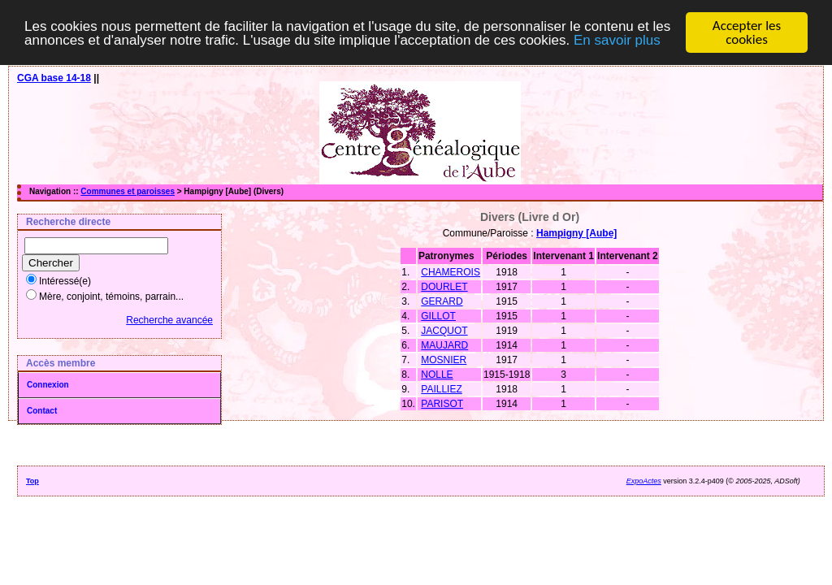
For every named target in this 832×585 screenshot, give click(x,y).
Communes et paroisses (127, 191)
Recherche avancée (169, 320)
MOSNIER (443, 360)
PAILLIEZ (441, 389)
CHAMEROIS (450, 272)
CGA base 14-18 (54, 78)
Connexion (48, 384)
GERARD (441, 301)
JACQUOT (444, 330)
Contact (42, 410)
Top (32, 481)
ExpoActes (643, 481)
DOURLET (444, 286)
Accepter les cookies (747, 32)
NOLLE (437, 374)
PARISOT (442, 404)
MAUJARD (444, 345)
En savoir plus (617, 39)
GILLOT (438, 316)
